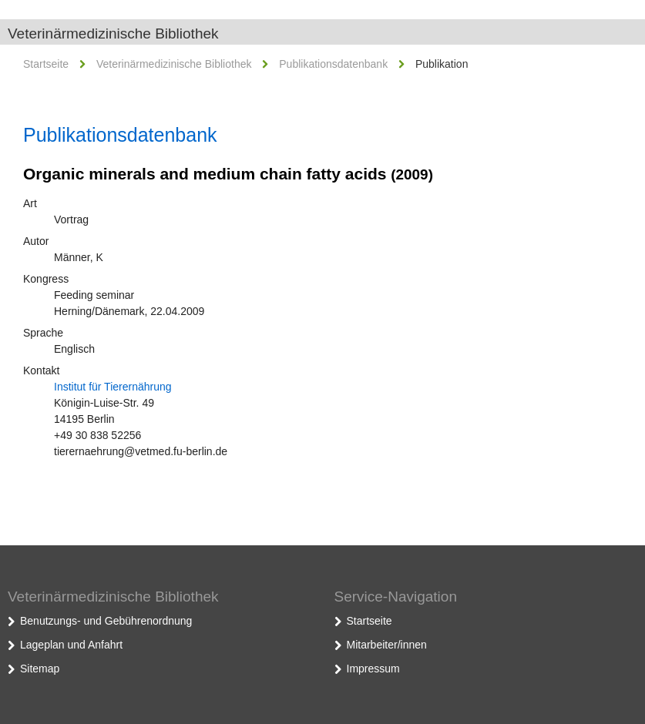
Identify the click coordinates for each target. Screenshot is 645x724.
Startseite (46, 64)
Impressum (373, 668)
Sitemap (39, 668)
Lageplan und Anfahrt (71, 645)
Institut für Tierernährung (113, 386)
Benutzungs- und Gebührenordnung (106, 621)
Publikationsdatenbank (333, 64)
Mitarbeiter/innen (387, 645)
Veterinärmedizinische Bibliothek (113, 33)
